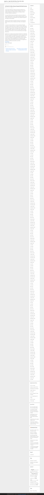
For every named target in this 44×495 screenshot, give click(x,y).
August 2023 (32, 79)
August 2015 (32, 228)
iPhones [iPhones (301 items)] (34, 475)
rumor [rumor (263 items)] (33, 482)
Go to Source (7, 41)
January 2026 (32, 33)
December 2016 (32, 203)
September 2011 (32, 299)
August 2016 (32, 209)
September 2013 (32, 260)
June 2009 (31, 342)
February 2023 (32, 89)
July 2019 (31, 153)
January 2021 (32, 129)
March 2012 (32, 289)
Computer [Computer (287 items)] (35, 471)
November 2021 (32, 113)
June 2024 (31, 63)
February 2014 (32, 252)
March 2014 (32, 251)
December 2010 (32, 313)
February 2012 (32, 291)
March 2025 (32, 49)
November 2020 (32, 132)
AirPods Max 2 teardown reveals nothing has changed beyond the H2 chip (34, 422)
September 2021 (32, 116)
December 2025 (32, 34)
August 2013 (32, 262)
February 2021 (32, 127)
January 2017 (32, 201)
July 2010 (31, 321)
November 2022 (32, 94)
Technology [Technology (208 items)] (33, 483)
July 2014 (31, 244)
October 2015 (32, 225)
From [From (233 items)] (34, 472)
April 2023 (31, 86)
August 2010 (32, 320)
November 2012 (32, 276)
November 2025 (32, 36)
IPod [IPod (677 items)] (35, 475)
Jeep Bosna (32, 454)
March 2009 (32, 347)
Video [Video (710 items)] (37, 483)
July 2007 (31, 379)
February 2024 (32, 70)
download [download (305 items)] (33, 472)
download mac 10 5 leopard (34, 388)
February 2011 (32, 310)
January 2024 (32, 71)
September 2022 (32, 97)
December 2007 (32, 371)
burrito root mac (32, 399)
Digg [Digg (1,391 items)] (31, 472)
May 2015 (31, 233)
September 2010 (32, 318)
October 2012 (32, 278)
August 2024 (32, 60)
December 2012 (32, 275)
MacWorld (31, 20)
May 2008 (31, 363)
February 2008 (32, 368)
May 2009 (31, 344)
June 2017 (31, 193)
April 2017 (31, 196)
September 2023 (32, 78)
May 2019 (31, 156)
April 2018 (31, 177)
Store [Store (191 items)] (30, 483)
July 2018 (31, 172)
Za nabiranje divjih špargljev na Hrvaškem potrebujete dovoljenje (34, 447)
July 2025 (31, 42)
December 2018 (32, 164)
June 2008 (31, 361)
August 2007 (32, 377)
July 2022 (31, 100)
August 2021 (32, 118)
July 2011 (31, 302)
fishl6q (31, 397)
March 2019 (32, 159)
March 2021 (32, 126)
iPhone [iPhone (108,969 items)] (36, 474)
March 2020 (32, 145)
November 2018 (32, 166)
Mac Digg (31, 19)
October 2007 (32, 374)
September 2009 (32, 337)
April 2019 (31, 158)
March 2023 (32, 87)
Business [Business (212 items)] (31, 471)
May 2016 (31, 214)
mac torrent (32, 391)
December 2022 (32, 92)
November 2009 (32, 334)
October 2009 (32, 336)
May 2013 (31, 267)
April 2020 (31, 143)
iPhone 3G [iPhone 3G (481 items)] (31, 475)
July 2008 (31, 360)
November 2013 (32, 257)
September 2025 (32, 39)
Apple (7, 46)
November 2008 (32, 353)
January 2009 (32, 350)
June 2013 (31, 265)
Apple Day (31, 9)
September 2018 (32, 169)
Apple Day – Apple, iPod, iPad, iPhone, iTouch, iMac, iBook (14, 1)
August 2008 (32, 358)
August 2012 (32, 281)
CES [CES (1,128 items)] (32, 471)
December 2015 (32, 222)
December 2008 (32, 352)
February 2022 (32, 108)
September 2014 (32, 241)
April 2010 (31, 326)
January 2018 (32, 182)
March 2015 (32, 236)
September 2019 (32, 150)
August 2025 (32, 41)
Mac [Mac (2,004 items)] (36, 476)
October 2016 (32, 206)
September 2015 (32, 227)
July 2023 (31, 81)
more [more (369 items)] (30, 481)
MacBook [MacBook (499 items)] (31, 478)
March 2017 (32, 198)
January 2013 (32, 273)
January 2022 (32, 110)
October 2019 (32, 148)
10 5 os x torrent (32, 385)
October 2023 (32, 76)
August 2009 (32, 339)
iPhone (10, 46)
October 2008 (32, 355)
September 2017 (32, 188)
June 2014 (31, 246)
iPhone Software (32, 17)
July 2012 (31, 283)
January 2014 (32, 254)
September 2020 (32, 135)
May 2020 (31, 142)
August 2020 (32, 137)
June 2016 (31, 212)
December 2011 (32, 294)
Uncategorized (32, 22)
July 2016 (31, 211)
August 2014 (32, 243)
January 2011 (32, 312)
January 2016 (32, 220)
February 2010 (32, 329)
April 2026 (31, 28)
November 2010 (32, 315)
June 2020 (31, 140)
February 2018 (32, 180)
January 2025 (32, 52)
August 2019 (32, 151)
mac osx (12, 46)
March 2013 (32, 270)
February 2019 (32, 161)
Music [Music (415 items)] (32, 481)
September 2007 (32, 376)
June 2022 (31, 102)
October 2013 (32, 259)
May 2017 (31, 195)
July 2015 (31, 230)
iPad (8, 46)
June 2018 (31, 174)
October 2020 (32, 134)
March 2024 (32, 68)
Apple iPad (31, 11)
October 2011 (32, 297)
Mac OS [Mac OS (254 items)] (33, 478)
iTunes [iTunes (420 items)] (32, 476)
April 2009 (31, 345)
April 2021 (31, 124)
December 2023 (32, 73)
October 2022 (32, 95)
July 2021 (31, 119)
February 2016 (32, 219)
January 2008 (32, 369)
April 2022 (31, 105)
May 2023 (31, 84)
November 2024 (32, 55)
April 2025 (31, 47)
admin (13, 7)
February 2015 (32, 238)
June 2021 (31, 121)
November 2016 (32, 204)
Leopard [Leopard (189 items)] (34, 476)
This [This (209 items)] (34, 483)
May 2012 (31, 286)
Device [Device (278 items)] (36, 471)
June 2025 (31, 44)
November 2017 (32, 185)
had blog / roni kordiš (33, 460)
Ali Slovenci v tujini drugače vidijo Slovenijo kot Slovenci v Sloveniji (34, 443)
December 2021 (32, 111)
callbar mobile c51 (33, 390)
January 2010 (32, 331)
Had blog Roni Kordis (34, 427)
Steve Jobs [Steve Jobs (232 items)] (37, 482)
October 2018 (32, 167)
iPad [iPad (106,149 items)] (33, 474)
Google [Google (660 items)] (36, 472)
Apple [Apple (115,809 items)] (32, 469)
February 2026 (32, 31)
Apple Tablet (32, 14)
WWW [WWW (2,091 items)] (37, 484)
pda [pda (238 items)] (33, 481)
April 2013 (31, 268)
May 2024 (31, 65)
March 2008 (32, 366)
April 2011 (31, 307)
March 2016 (32, 217)
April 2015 (31, 235)
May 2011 (31, 305)
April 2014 (31, 249)
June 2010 (31, 323)
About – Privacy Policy (33, 490)
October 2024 (32, 57)
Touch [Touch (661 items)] (36, 483)
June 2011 (31, 304)
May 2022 (31, 103)
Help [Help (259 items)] (37, 472)
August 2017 (32, 190)
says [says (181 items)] (35, 482)
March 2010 (32, 328)
